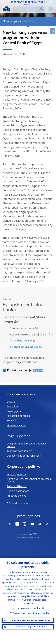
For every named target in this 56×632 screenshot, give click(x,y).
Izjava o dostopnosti (18, 491)
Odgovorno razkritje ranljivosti (24, 455)
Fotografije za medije (18, 415)
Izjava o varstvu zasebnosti (30, 608)
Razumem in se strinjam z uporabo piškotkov (30, 620)
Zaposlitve (12, 406)
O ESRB (11, 401)
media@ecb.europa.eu (28, 346)
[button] (50, 3)
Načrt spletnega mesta (18, 503)
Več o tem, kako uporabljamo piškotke (29, 613)
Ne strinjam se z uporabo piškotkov (30, 627)
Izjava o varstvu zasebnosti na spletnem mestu (29, 480)
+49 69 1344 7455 (25, 340)
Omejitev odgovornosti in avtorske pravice (26, 445)
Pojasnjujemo (14, 411)
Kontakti (11, 420)
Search (41, 8)
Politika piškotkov (17, 486)
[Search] (26, 8)
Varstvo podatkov (16, 474)
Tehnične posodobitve (19, 451)
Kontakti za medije (19, 370)
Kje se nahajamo (16, 425)
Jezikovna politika (16, 495)
